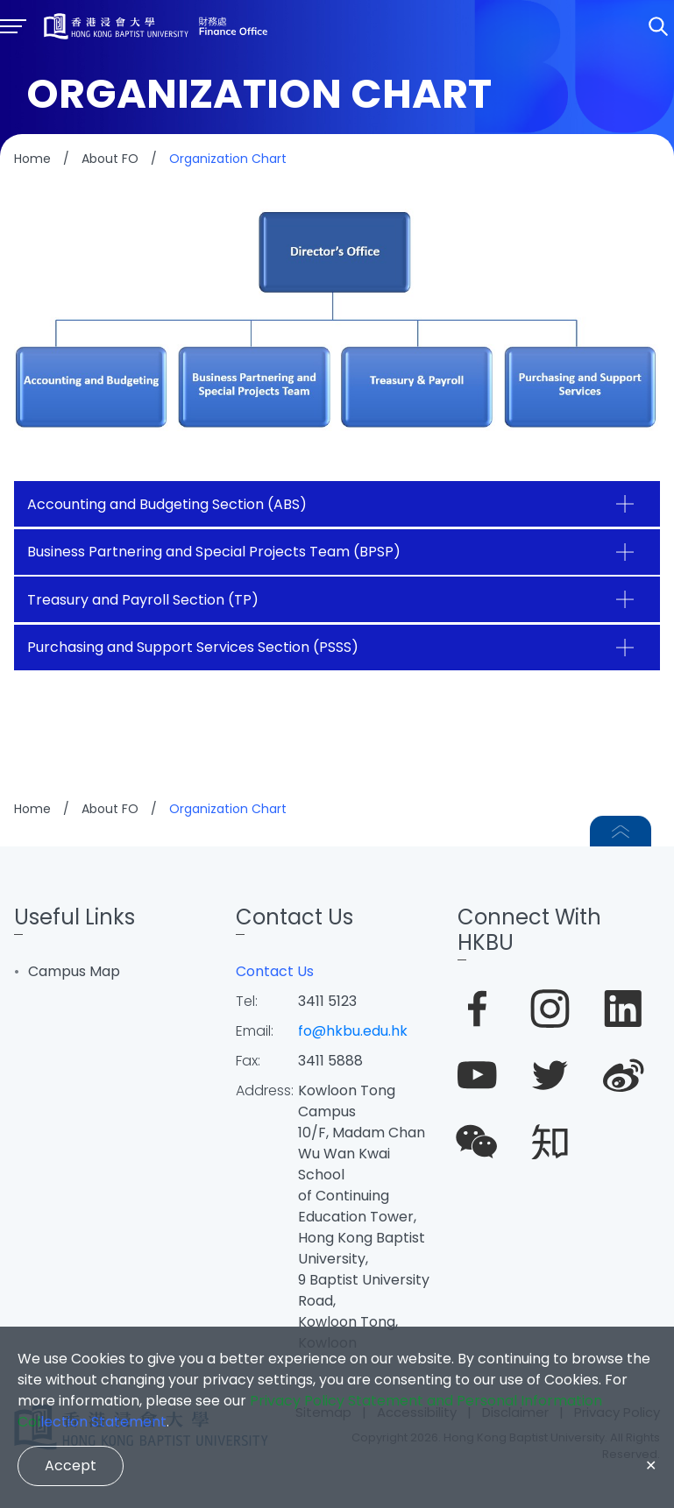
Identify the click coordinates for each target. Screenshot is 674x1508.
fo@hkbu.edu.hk (353, 1031)
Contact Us (275, 971)
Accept (70, 1465)
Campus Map (74, 971)
